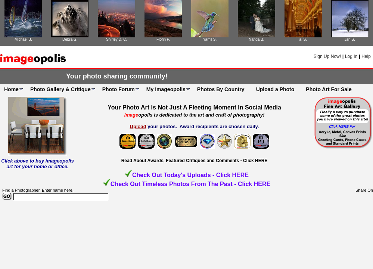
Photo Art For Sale (328, 89)
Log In (351, 56)
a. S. (303, 39)
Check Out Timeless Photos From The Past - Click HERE (190, 184)
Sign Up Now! (327, 56)
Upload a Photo (275, 89)
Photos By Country (221, 89)
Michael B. (23, 39)
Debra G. (70, 39)
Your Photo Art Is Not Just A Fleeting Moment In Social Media (194, 107)
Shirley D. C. (116, 39)
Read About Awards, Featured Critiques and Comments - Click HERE (194, 160)
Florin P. (163, 39)
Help (366, 56)
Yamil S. (210, 39)
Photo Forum (118, 89)
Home (11, 89)
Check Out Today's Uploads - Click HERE (190, 175)
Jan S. (349, 39)
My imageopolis (166, 89)
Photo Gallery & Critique (60, 89)
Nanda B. (256, 39)
